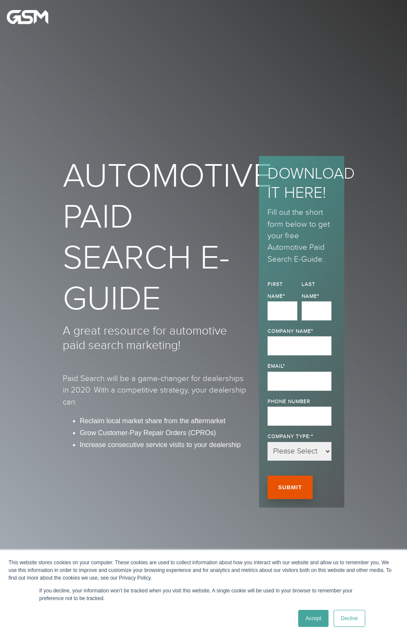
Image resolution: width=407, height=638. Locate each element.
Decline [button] (349, 618)
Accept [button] (313, 618)
